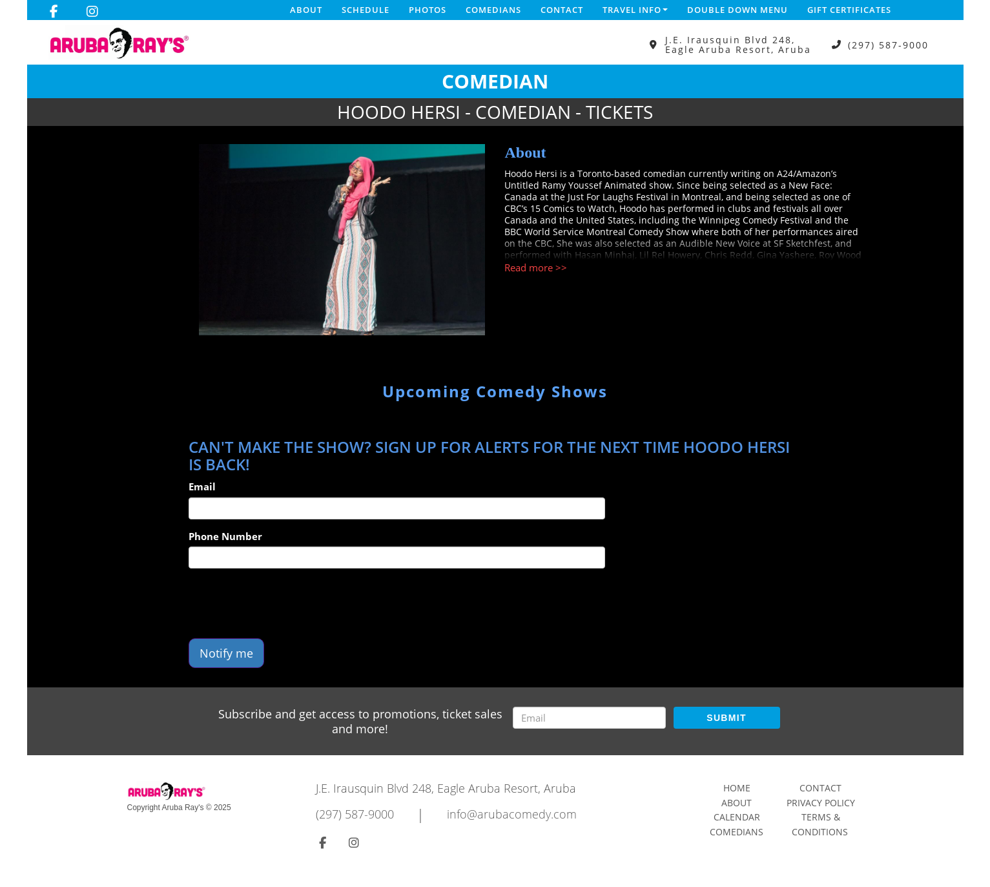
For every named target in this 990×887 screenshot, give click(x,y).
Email (202, 486)
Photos (427, 10)
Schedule (365, 10)
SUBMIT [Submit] (726, 718)
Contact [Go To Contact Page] (820, 788)
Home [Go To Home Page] (736, 788)
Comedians (493, 10)
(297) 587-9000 (888, 45)
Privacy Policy (821, 803)
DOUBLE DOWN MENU (737, 10)
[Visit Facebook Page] (54, 11)
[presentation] (287, 603)
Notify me (226, 653)
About (306, 10)
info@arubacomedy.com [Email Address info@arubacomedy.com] (512, 814)
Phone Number (225, 536)
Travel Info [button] (635, 10)
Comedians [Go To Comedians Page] (736, 832)
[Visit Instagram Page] (92, 11)
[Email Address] (589, 718)
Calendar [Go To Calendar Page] (737, 817)
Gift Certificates (849, 10)
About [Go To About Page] (736, 803)
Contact (562, 10)
